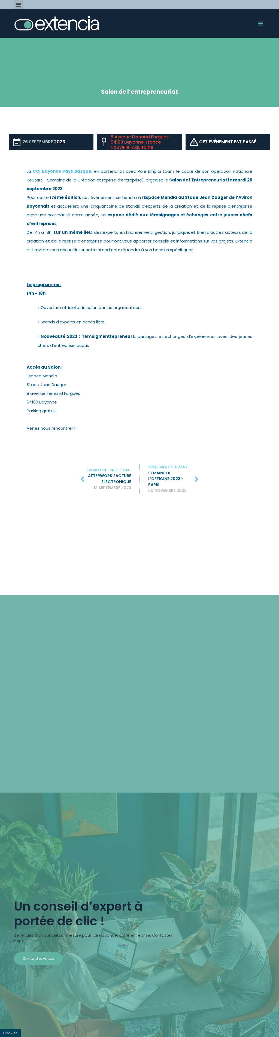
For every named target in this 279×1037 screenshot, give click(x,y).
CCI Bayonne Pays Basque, (62, 171)
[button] (18, 4)
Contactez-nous (38, 958)
